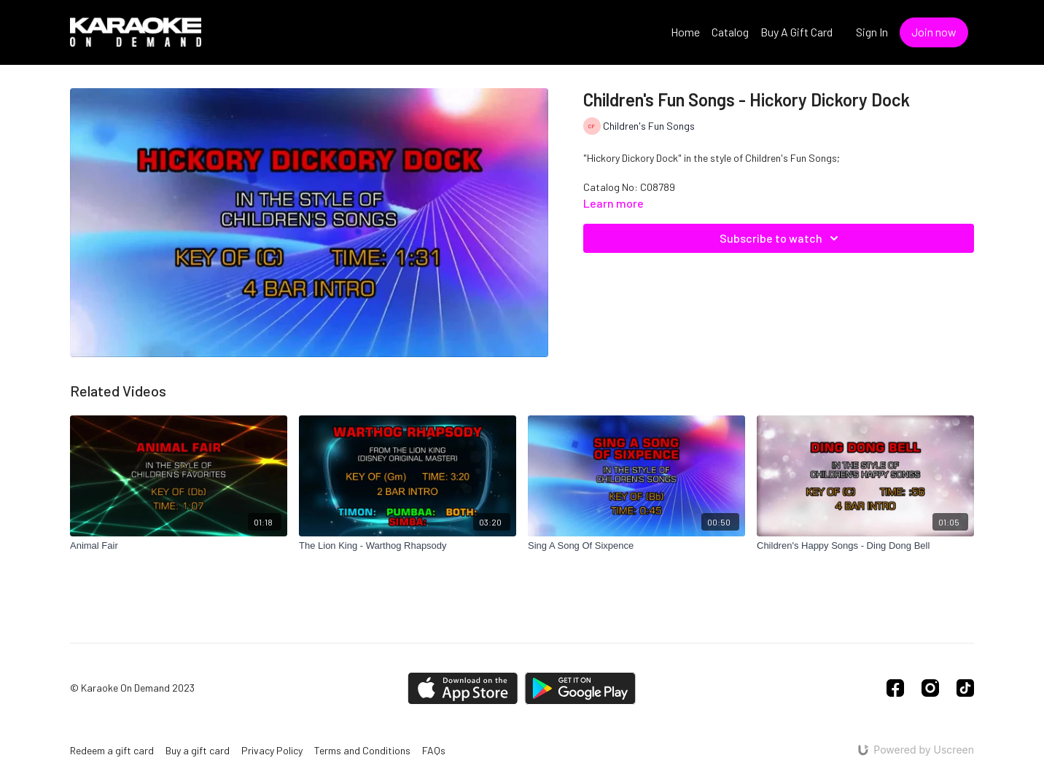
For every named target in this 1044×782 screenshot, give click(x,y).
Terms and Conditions (362, 750)
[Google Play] (580, 688)
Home (685, 32)
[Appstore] (462, 688)
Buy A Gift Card (796, 32)
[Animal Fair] (178, 546)
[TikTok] (965, 688)
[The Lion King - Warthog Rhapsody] (407, 546)
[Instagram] (930, 688)
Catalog (730, 32)
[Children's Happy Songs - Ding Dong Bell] (865, 546)
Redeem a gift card (112, 750)
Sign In (872, 32)
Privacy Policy (272, 750)
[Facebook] (895, 688)
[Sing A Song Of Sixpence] (636, 546)
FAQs (433, 750)
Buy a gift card (197, 750)
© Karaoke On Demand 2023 (132, 688)
